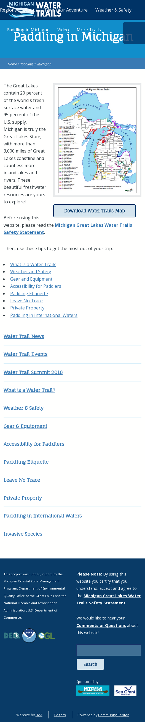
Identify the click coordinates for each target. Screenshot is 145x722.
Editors (60, 714)
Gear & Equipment (25, 426)
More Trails (89, 30)
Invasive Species (23, 534)
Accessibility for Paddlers (35, 286)
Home (12, 64)
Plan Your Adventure (66, 10)
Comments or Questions (101, 625)
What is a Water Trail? (33, 264)
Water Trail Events (25, 354)
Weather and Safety (30, 272)
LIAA (39, 714)
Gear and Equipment (31, 279)
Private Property (27, 308)
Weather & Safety (24, 408)
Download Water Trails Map (94, 211)
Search (90, 664)
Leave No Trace (26, 301)
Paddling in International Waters (43, 315)
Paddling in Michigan (28, 30)
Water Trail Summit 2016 (33, 372)
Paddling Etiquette (29, 294)
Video (63, 30)
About (31, 10)
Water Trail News (24, 336)
